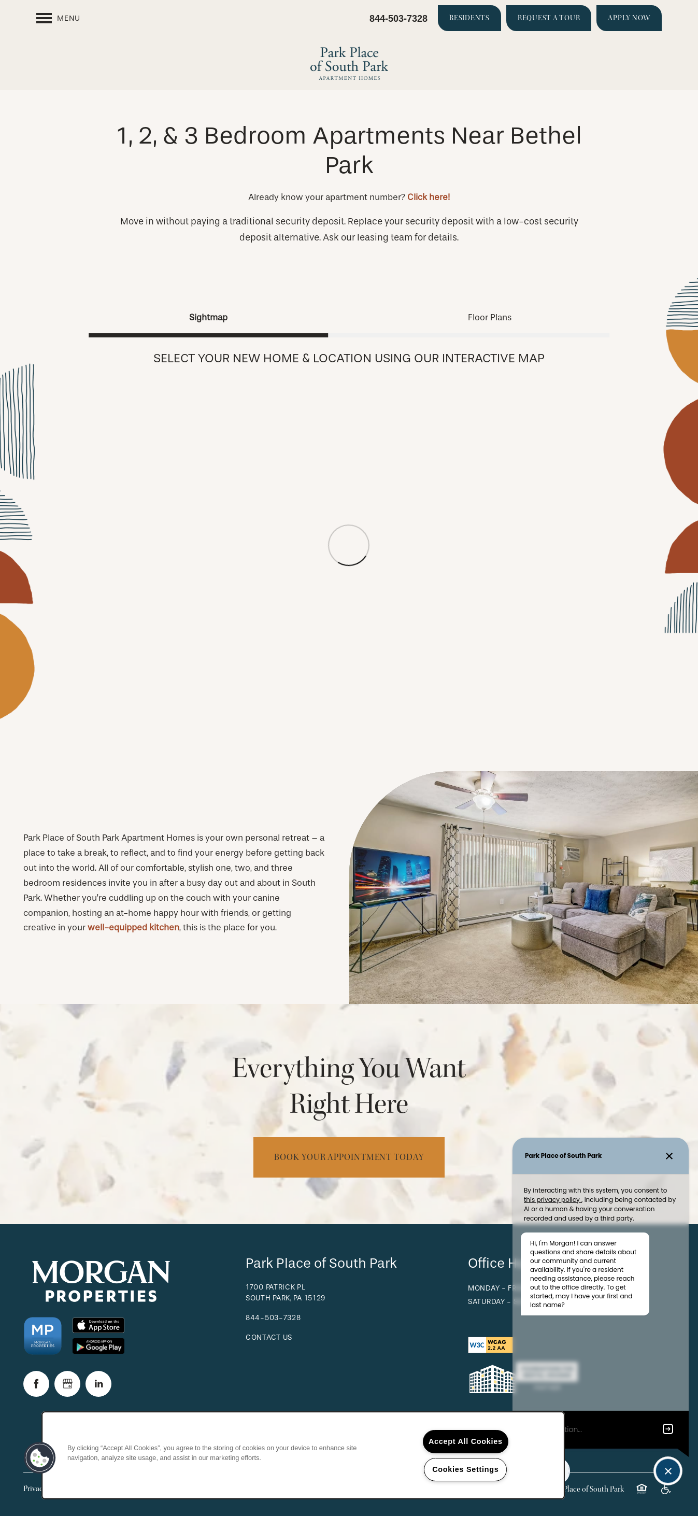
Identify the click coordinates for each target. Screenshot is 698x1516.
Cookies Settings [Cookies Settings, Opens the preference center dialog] (465, 1469)
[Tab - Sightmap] (209, 317)
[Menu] (58, 18)
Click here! (428, 197)
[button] (469, 18)
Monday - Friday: (501, 1288)
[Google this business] (67, 1384)
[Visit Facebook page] (36, 1384)
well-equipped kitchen (133, 927)
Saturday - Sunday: (506, 1301)
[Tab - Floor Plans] (490, 317)
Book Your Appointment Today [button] (348, 1157)
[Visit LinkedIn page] (98, 1384)
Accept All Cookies (466, 1441)
